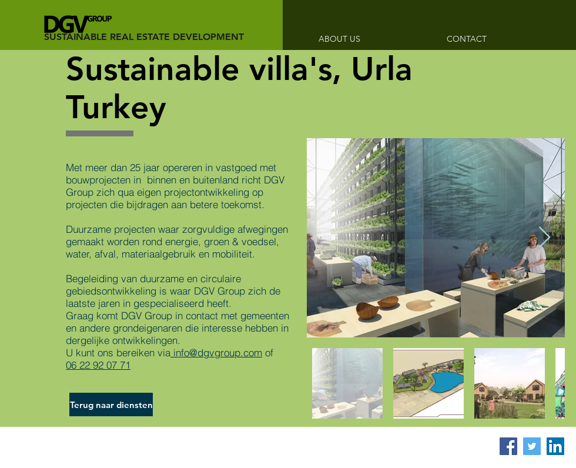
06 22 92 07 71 (98, 365)
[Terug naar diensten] (111, 404)
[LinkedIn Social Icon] (555, 446)
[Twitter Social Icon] (532, 446)
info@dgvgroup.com (216, 352)
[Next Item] (544, 237)
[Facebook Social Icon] (508, 446)
